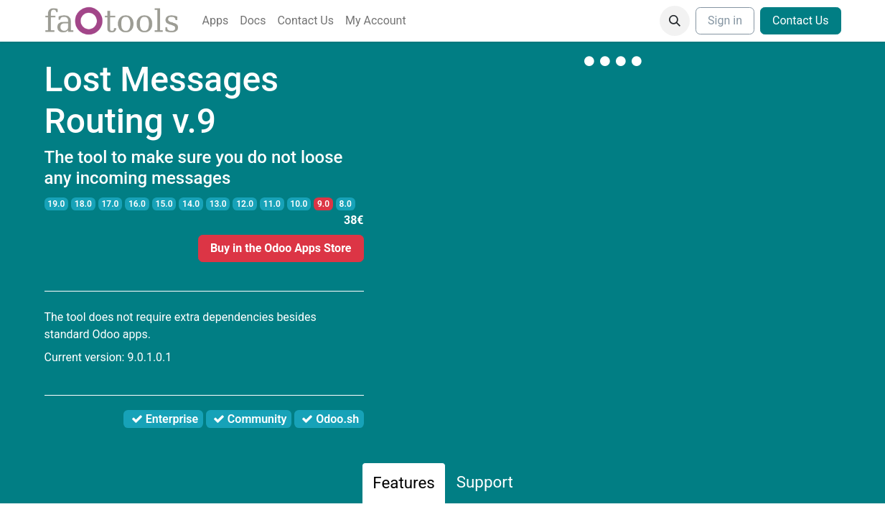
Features (404, 482)
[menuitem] (216, 20)
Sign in (725, 20)
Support (484, 481)
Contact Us (800, 20)
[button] (675, 21)
